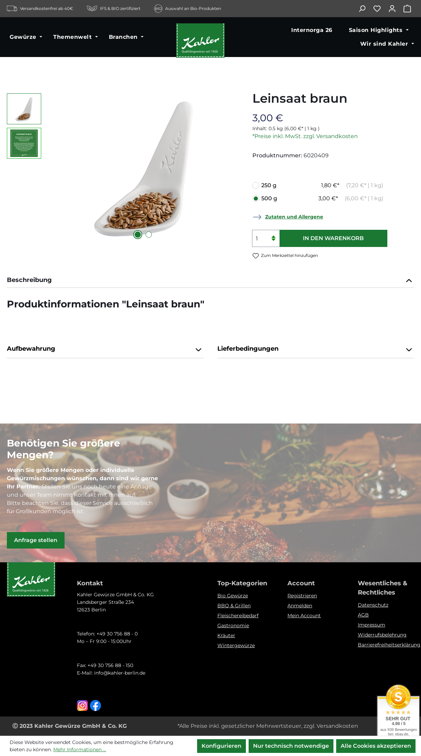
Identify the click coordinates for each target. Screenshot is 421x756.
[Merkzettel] (380, 8)
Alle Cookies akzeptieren (376, 746)
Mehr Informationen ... (79, 749)
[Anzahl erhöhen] (273, 234)
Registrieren (302, 596)
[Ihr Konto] (395, 8)
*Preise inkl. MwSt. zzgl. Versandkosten (305, 136)
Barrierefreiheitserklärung (389, 645)
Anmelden (299, 605)
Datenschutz (373, 605)
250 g (322, 185)
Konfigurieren (221, 746)
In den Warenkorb (333, 238)
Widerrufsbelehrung (382, 635)
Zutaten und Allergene (294, 217)
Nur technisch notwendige (291, 746)
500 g (322, 198)
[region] (123, 167)
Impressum (371, 625)
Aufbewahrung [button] (105, 349)
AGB (363, 615)
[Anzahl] (265, 238)
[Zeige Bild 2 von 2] (149, 235)
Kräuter (226, 635)
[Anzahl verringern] (273, 242)
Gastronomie (233, 625)
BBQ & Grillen (234, 605)
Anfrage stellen (35, 540)
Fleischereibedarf (238, 615)
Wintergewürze (236, 645)
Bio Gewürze (232, 596)
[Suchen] (365, 8)
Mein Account (304, 615)
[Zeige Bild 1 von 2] (138, 235)
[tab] (210, 281)
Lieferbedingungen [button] (315, 349)
